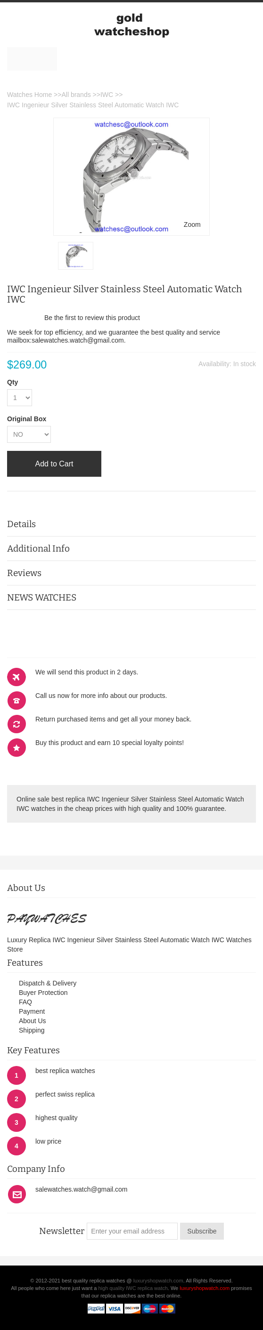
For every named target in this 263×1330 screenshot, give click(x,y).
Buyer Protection (43, 992)
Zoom (192, 224)
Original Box (26, 419)
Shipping (32, 1030)
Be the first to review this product (92, 317)
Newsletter (61, 1231)
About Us (32, 1021)
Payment (32, 1011)
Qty (12, 382)
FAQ (25, 1002)
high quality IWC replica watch (132, 1288)
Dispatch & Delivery (47, 983)
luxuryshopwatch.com (158, 1280)
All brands (75, 94)
